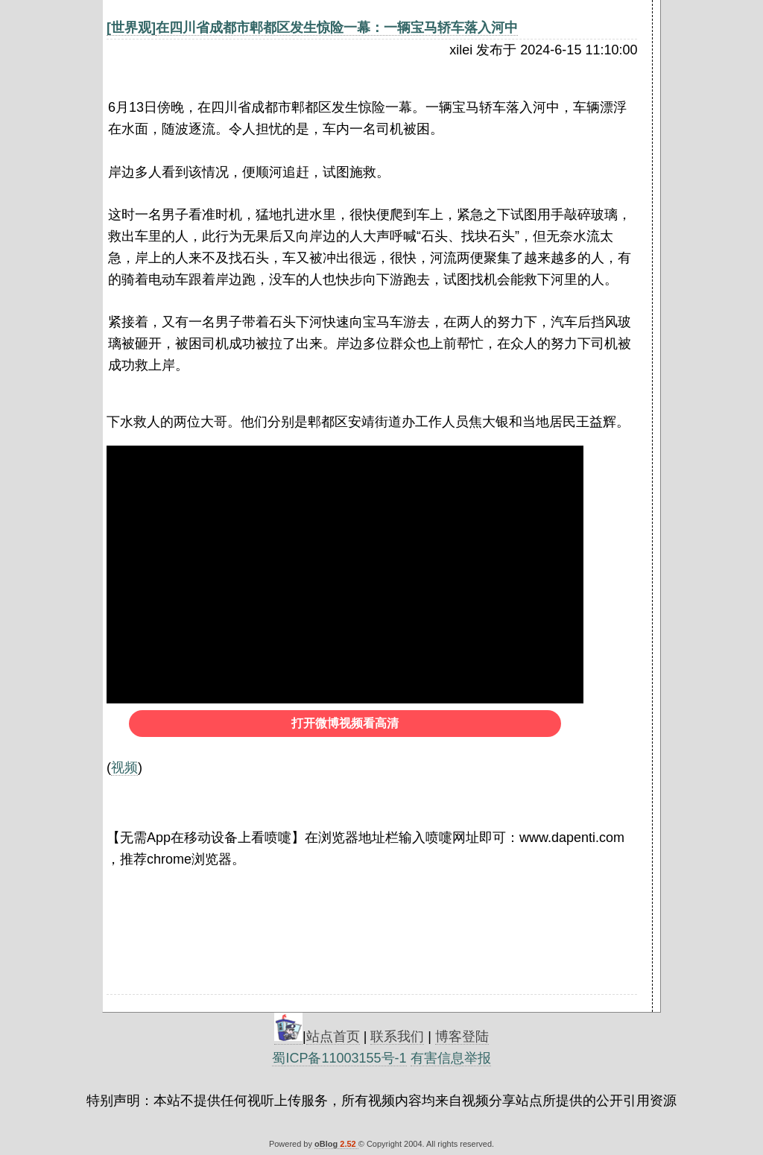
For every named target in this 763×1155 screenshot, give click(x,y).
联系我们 (397, 1036)
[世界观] (131, 27)
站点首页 (333, 1036)
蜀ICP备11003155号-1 (339, 1058)
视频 (124, 767)
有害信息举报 (451, 1058)
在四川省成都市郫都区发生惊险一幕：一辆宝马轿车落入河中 (337, 27)
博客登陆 (462, 1036)
